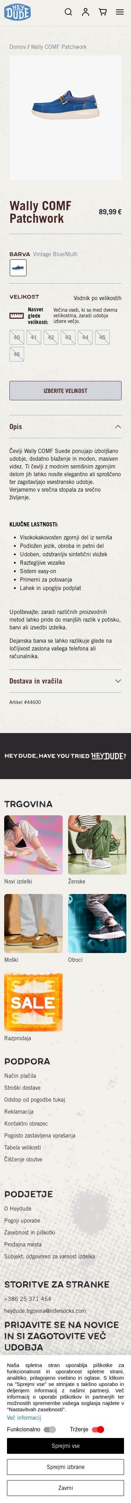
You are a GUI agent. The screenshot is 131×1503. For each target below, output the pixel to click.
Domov (17, 47)
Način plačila (20, 1076)
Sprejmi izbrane (66, 1467)
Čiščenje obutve (23, 1159)
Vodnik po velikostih (98, 298)
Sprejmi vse (66, 1446)
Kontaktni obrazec (26, 1123)
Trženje (79, 1429)
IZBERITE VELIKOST (65, 390)
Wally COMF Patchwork (59, 47)
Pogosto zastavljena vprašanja (39, 1135)
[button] (120, 12)
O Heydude (17, 1208)
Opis (15, 426)
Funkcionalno (23, 1429)
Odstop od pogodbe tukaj (34, 1099)
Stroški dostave (22, 1087)
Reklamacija (19, 1111)
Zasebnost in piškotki (29, 1232)
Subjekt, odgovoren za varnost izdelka (49, 1256)
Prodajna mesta (23, 1244)
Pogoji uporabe (22, 1220)
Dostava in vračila (35, 681)
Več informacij (24, 1417)
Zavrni (65, 1488)
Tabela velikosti (22, 1147)
